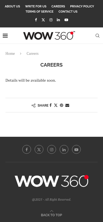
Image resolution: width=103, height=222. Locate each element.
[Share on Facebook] (50, 105)
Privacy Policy (82, 6)
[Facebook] (36, 19)
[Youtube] (66, 19)
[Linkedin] (58, 19)
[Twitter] (43, 19)
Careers (58, 6)
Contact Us (68, 11)
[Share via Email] (67, 105)
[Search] (97, 36)
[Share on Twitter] (56, 105)
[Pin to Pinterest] (61, 105)
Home (10, 53)
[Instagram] (50, 19)
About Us (12, 6)
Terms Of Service (40, 11)
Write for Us (35, 6)
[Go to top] (51, 214)
